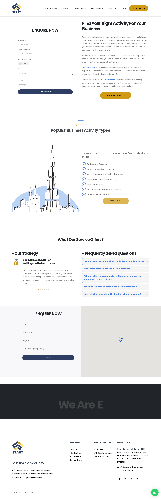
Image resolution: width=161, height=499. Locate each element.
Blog (125, 8)
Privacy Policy (76, 460)
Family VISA (99, 449)
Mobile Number (24, 59)
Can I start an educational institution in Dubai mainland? (112, 294)
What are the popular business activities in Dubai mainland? (114, 261)
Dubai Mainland (88, 67)
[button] (39, 289)
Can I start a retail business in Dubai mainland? (108, 268)
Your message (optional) (48, 350)
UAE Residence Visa (103, 453)
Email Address (24, 49)
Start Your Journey (115, 95)
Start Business (51, 8)
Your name (48, 326)
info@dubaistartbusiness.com (131, 467)
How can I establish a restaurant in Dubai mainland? (110, 286)
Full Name (22, 40)
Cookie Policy (76, 456)
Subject (21, 69)
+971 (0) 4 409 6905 (126, 470)
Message (22, 80)
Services (67, 8)
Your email (48, 334)
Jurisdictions (113, 8)
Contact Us (138, 8)
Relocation (97, 8)
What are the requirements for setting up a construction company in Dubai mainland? (112, 278)
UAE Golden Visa (101, 456)
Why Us (73, 449)
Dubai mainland (110, 79)
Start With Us (82, 8)
